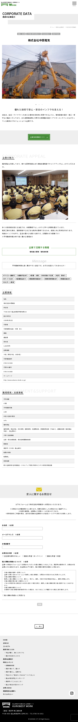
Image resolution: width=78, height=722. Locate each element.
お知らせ (6, 643)
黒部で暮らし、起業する (13, 672)
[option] (39, 72)
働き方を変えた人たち (13, 656)
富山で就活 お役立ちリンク (14, 685)
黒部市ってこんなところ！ (14, 681)
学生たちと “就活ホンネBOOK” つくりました (20, 675)
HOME (5, 640)
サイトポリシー (8, 694)
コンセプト (6, 646)
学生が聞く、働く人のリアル (15, 653)
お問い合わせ (7, 688)
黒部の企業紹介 (8, 659)
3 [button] (42, 105)
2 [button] (39, 105)
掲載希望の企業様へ (9, 691)
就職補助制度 (10, 665)
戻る (40, 626)
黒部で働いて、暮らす (13, 669)
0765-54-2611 (38, 714)
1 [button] (36, 105)
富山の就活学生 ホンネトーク (15, 678)
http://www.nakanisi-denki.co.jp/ (15, 380)
